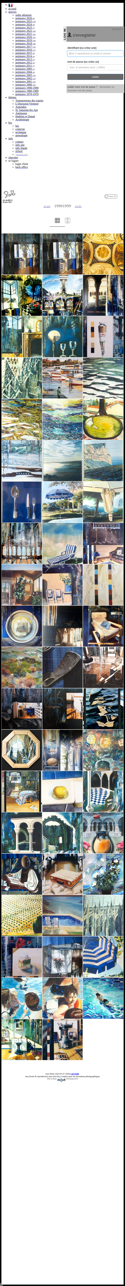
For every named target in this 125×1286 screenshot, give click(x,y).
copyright (75, 1074)
